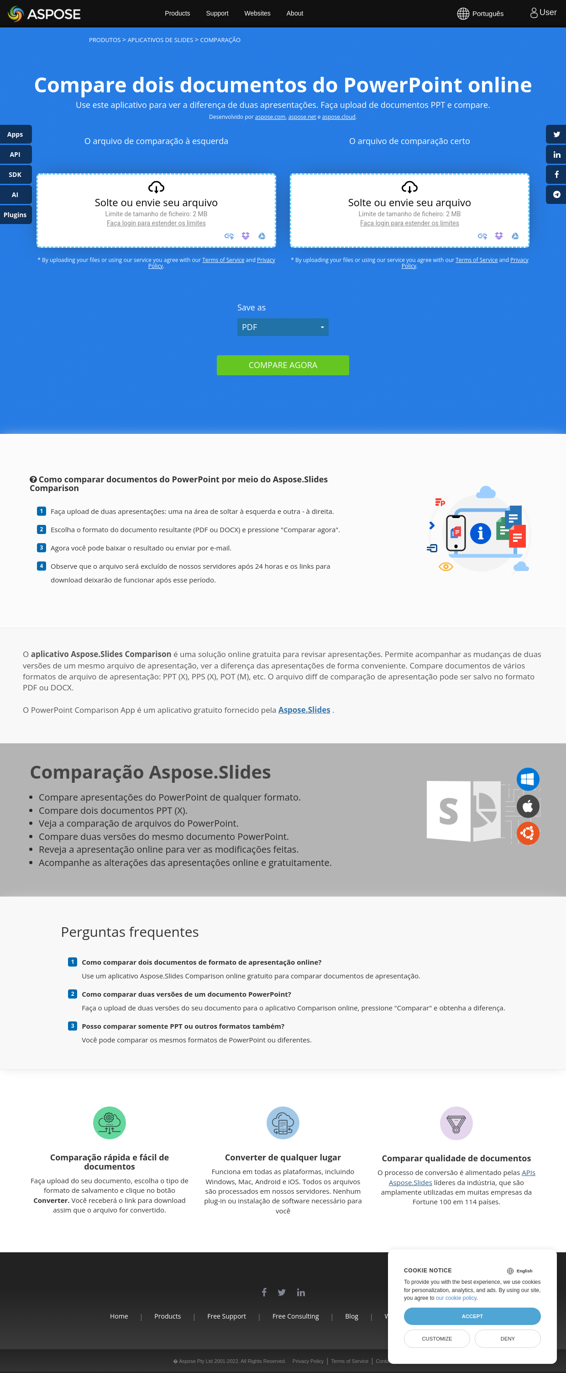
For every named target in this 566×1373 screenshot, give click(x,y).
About (295, 13)
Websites (258, 13)
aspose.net (302, 117)
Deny (508, 1338)
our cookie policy (456, 1298)
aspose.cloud (339, 117)
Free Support (226, 1316)
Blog (352, 1316)
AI (15, 194)
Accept (472, 1316)
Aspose (18, 13)
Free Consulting (296, 1316)
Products (178, 13)
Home (119, 1316)
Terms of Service (223, 260)
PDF (249, 326)
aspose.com (270, 117)
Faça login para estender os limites (156, 223)
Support (218, 13)
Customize (437, 1338)
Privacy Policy (308, 1361)
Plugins (15, 214)
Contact (384, 1361)
